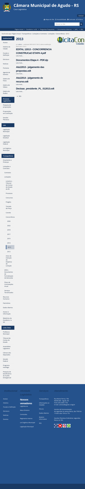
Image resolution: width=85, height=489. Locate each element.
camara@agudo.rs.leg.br (67, 405)
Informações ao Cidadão (44, 404)
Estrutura (6, 411)
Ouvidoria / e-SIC (31, 29)
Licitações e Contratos (39, 34)
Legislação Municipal (27, 427)
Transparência (26, 34)
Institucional (7, 38)
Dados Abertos (44, 413)
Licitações (51, 34)
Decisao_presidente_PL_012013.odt (35, 88)
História (5, 403)
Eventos (5, 419)
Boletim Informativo (43, 418)
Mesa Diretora (24, 410)
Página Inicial (19, 29)
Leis (4, 125)
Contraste (72, 19)
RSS (82, 29)
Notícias (5, 415)
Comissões (23, 414)
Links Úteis (7, 328)
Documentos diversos (64, 29)
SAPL (76, 29)
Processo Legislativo (7, 100)
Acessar (81, 16)
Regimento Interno (26, 418)
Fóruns (41, 409)
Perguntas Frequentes (47, 29)
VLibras (80, 19)
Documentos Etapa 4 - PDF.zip (32, 60)
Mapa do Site (50, 19)
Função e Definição (9, 407)
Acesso (5, 399)
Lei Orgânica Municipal (27, 423)
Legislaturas (24, 406)
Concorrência (60, 34)
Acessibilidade (61, 19)
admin (20, 44)
